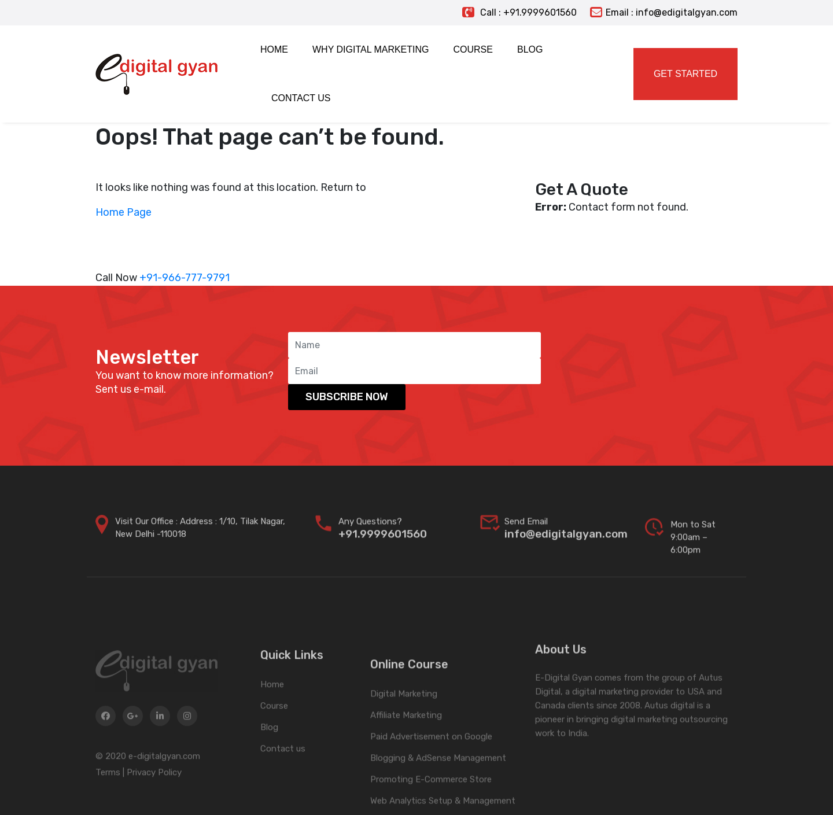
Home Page (123, 212)
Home (272, 721)
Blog (269, 763)
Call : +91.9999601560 (519, 12)
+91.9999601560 (382, 544)
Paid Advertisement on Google (431, 784)
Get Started (685, 74)
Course (274, 742)
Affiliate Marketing (406, 762)
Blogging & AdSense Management (438, 805)
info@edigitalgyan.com (566, 544)
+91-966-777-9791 (184, 277)
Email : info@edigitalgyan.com (664, 12)
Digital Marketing (403, 741)
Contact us (282, 785)
